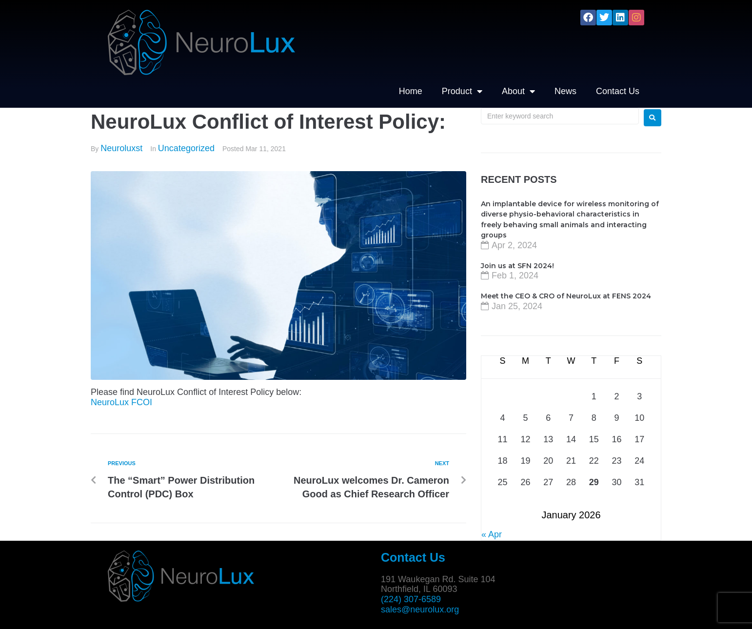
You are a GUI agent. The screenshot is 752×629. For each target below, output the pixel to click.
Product (462, 91)
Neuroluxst (121, 148)
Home (410, 91)
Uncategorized (186, 148)
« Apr (491, 534)
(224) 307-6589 (411, 599)
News (565, 91)
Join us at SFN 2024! (517, 265)
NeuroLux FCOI (121, 402)
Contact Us (617, 91)
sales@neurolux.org (420, 609)
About (518, 91)
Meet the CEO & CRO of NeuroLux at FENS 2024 (566, 296)
